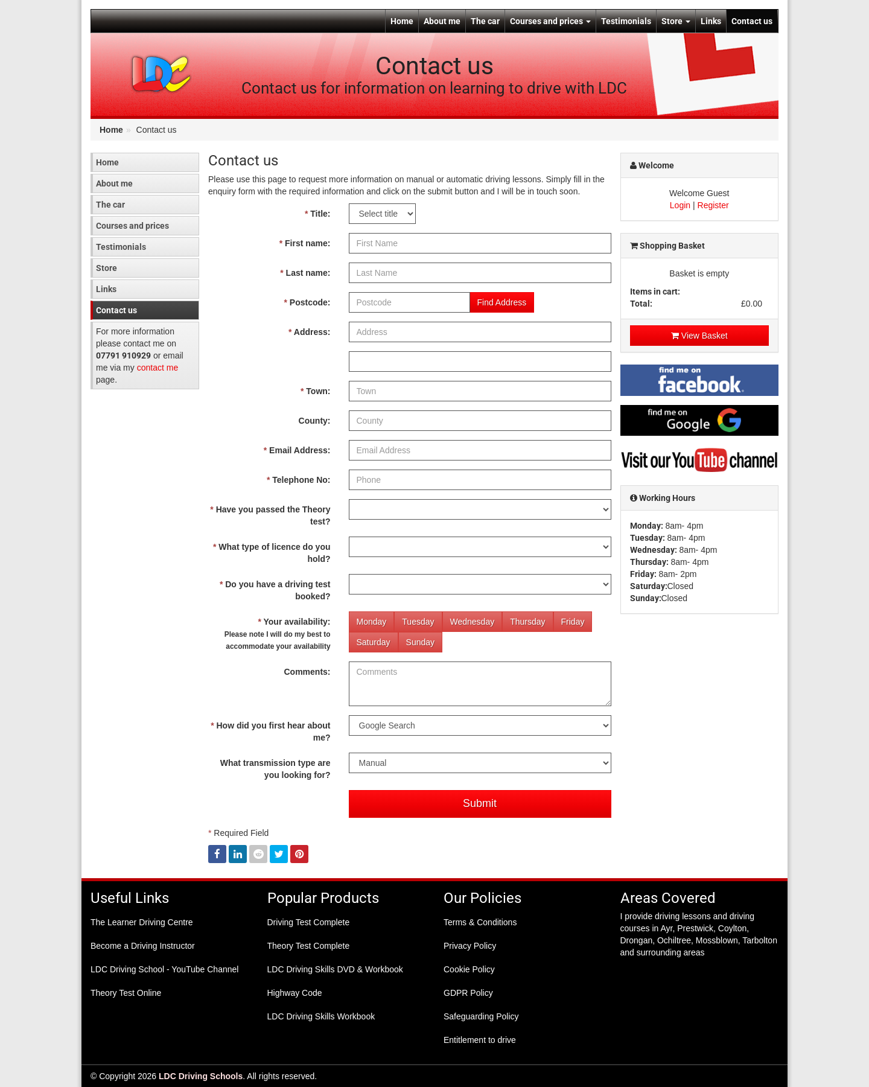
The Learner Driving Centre (142, 922)
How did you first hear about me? (270, 731)
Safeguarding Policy (481, 1016)
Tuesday (418, 621)
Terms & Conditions (480, 922)
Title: (318, 213)
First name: (305, 243)
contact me (157, 367)
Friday (573, 621)
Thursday (527, 621)
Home (401, 21)
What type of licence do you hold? (271, 553)
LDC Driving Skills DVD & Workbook (335, 969)
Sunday (420, 642)
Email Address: (297, 450)
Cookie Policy (469, 969)
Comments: (307, 672)
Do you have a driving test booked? (275, 590)
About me (442, 21)
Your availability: (277, 634)
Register (713, 205)
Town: (316, 391)
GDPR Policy (468, 993)
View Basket (699, 335)
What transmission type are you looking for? (275, 769)
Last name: (305, 273)
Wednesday (472, 621)
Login (680, 205)
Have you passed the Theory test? (270, 515)
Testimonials (626, 21)
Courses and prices (550, 21)
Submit (480, 803)
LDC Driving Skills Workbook (321, 1016)
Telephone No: (299, 480)
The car (485, 21)
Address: (309, 332)
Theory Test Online (126, 993)
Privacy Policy (470, 946)
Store (675, 21)
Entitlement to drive (480, 1040)
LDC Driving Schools (201, 1076)
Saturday (373, 642)
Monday (372, 621)
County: (315, 421)
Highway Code (294, 993)
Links (711, 21)
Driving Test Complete (308, 922)
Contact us (751, 21)
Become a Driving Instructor (143, 946)
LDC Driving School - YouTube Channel (164, 969)
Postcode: (307, 302)
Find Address (502, 302)
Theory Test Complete (308, 946)
